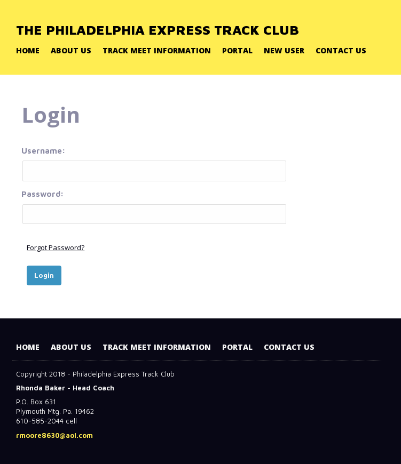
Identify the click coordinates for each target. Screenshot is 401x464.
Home (28, 50)
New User (284, 50)
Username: (153, 164)
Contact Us (341, 50)
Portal (237, 50)
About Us (71, 50)
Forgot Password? (55, 247)
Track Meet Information (157, 50)
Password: (153, 206)
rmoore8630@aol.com (54, 435)
